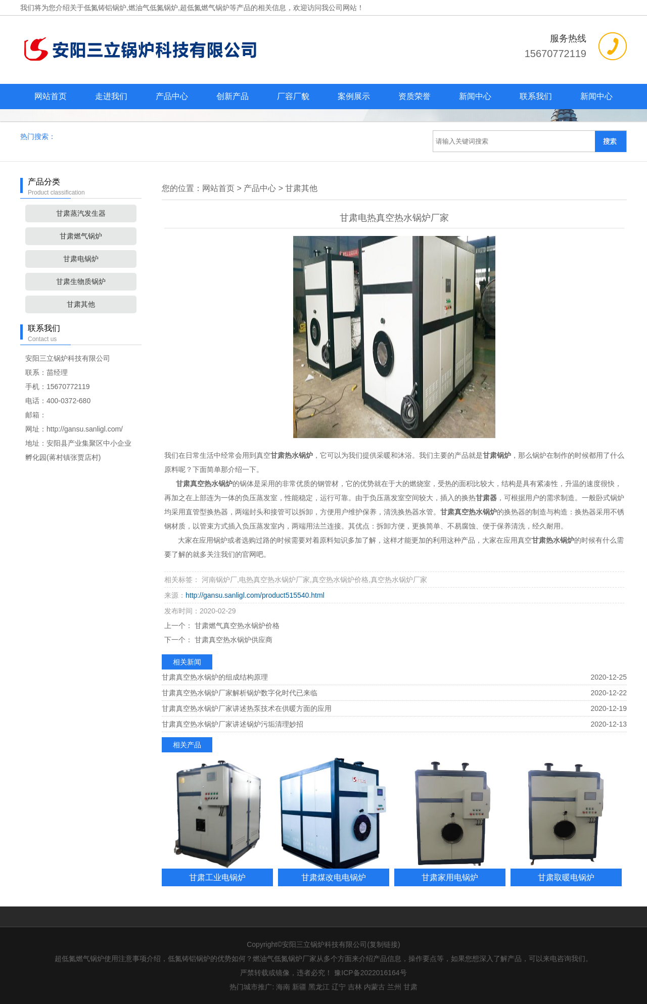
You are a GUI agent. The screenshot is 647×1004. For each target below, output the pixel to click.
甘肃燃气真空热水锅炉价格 (236, 625)
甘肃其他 (81, 304)
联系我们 (536, 96)
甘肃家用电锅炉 (450, 877)
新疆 (299, 987)
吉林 (355, 987)
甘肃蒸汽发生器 (81, 213)
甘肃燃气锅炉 (81, 236)
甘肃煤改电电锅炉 (333, 877)
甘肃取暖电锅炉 (566, 877)
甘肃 (410, 987)
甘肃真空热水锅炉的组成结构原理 (215, 677)
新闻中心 (475, 96)
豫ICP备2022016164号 (370, 973)
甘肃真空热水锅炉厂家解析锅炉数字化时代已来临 (239, 693)
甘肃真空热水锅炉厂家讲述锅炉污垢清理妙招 (232, 724)
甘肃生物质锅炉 (81, 281)
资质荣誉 (414, 96)
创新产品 (232, 96)
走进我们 (111, 96)
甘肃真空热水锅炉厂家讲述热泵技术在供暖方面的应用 (247, 708)
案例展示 (354, 96)
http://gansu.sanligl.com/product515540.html (255, 595)
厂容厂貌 (293, 96)
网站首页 (50, 96)
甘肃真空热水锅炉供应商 (232, 640)
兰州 (394, 987)
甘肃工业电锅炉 (217, 877)
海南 (283, 987)
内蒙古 (374, 987)
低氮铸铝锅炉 (105, 8)
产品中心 (172, 96)
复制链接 (383, 944)
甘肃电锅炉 (81, 259)
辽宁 (339, 987)
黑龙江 (319, 987)
